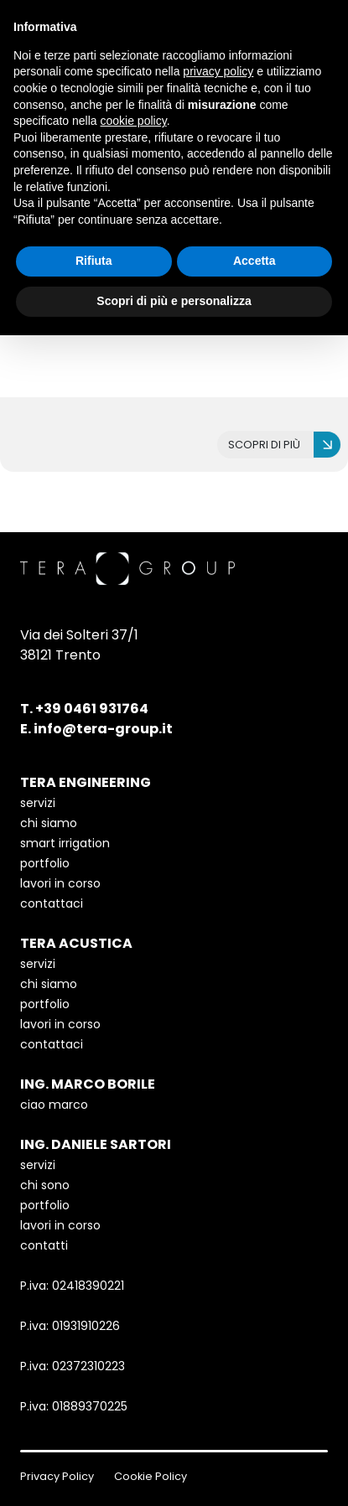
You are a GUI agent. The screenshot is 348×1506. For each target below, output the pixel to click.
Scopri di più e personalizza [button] (173, 301)
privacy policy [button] (218, 71)
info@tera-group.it (103, 728)
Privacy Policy (57, 1476)
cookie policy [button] (134, 120)
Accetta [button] (254, 260)
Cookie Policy (150, 1476)
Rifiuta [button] (93, 260)
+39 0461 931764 (91, 708)
